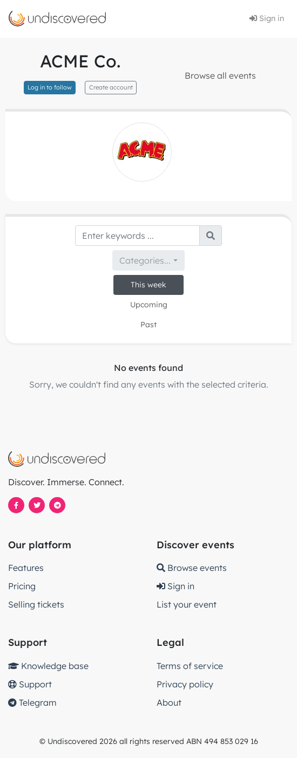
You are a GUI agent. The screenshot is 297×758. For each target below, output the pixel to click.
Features (26, 567)
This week (148, 285)
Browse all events (220, 75)
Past (148, 324)
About (169, 702)
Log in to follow (50, 87)
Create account (111, 87)
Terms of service (190, 665)
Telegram (32, 702)
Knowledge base (48, 665)
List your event (187, 604)
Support (30, 684)
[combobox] (148, 260)
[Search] (137, 235)
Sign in (266, 18)
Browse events (192, 567)
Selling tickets (36, 604)
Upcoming (148, 304)
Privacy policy (185, 684)
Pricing (22, 586)
